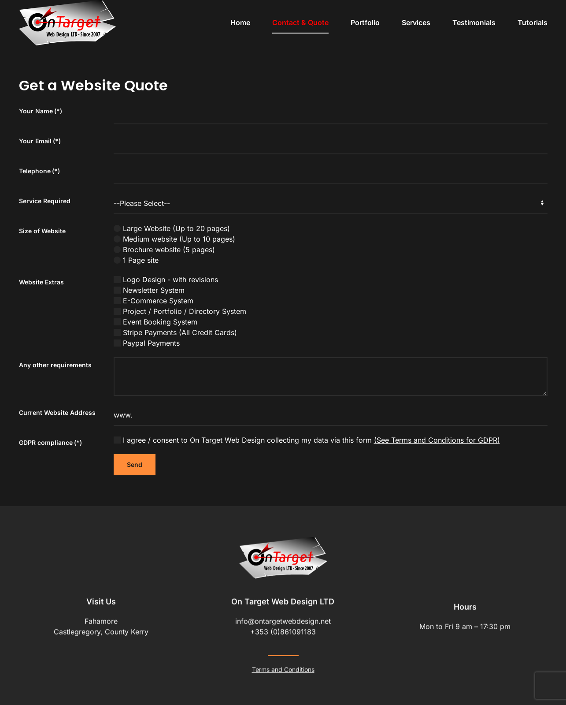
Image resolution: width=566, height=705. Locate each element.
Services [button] (416, 22)
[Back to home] (67, 22)
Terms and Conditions (283, 668)
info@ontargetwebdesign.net (283, 619)
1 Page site (136, 260)
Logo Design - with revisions (166, 279)
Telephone (39, 171)
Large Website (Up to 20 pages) (172, 228)
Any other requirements (55, 365)
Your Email (40, 141)
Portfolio (365, 22)
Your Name (40, 111)
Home (240, 22)
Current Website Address (57, 412)
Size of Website (42, 231)
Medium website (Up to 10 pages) (174, 239)
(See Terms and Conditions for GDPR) (437, 440)
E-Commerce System (153, 300)
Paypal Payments (147, 343)
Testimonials (474, 22)
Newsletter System (149, 290)
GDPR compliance (50, 442)
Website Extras (41, 282)
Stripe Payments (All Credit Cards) (175, 332)
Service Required (44, 201)
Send (134, 464)
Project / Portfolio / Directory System (180, 311)
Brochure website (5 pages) (164, 249)
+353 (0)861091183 (283, 630)
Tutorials (533, 22)
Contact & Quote (300, 22)
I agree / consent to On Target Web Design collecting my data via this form (307, 440)
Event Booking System (155, 321)
